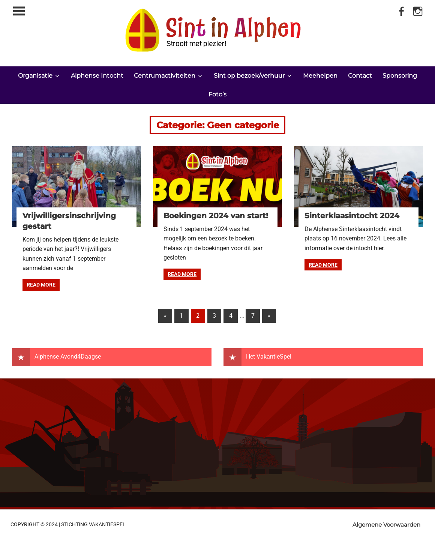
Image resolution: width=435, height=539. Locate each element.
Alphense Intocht (97, 75)
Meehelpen (320, 75)
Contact (360, 75)
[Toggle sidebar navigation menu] (18, 11)
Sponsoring (399, 75)
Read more (41, 285)
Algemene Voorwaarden (386, 524)
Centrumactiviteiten (164, 75)
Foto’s (217, 94)
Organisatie (35, 75)
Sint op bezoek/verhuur (249, 75)
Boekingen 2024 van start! (216, 215)
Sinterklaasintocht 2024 (351, 215)
